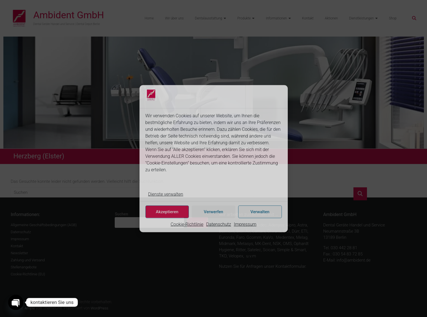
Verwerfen (213, 211)
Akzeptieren (167, 211)
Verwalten (260, 211)
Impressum (245, 224)
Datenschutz (218, 224)
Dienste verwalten (165, 194)
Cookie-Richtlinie (187, 224)
